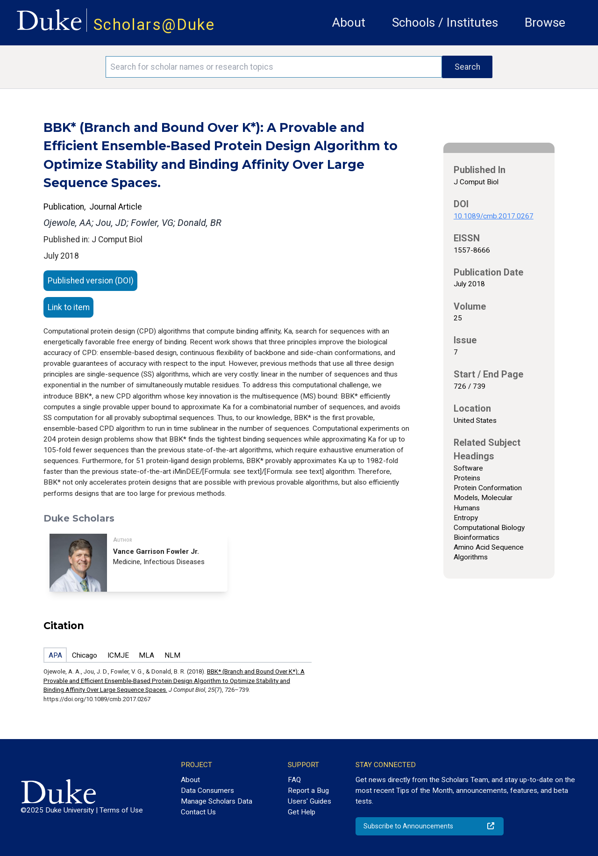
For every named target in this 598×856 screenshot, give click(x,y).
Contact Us (198, 812)
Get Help (301, 812)
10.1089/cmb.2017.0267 (494, 216)
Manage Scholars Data (216, 801)
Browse (545, 22)
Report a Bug (308, 790)
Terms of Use (121, 810)
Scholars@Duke (154, 24)
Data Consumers (207, 790)
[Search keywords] (274, 67)
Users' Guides (309, 801)
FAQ (294, 780)
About (348, 22)
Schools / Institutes (445, 22)
